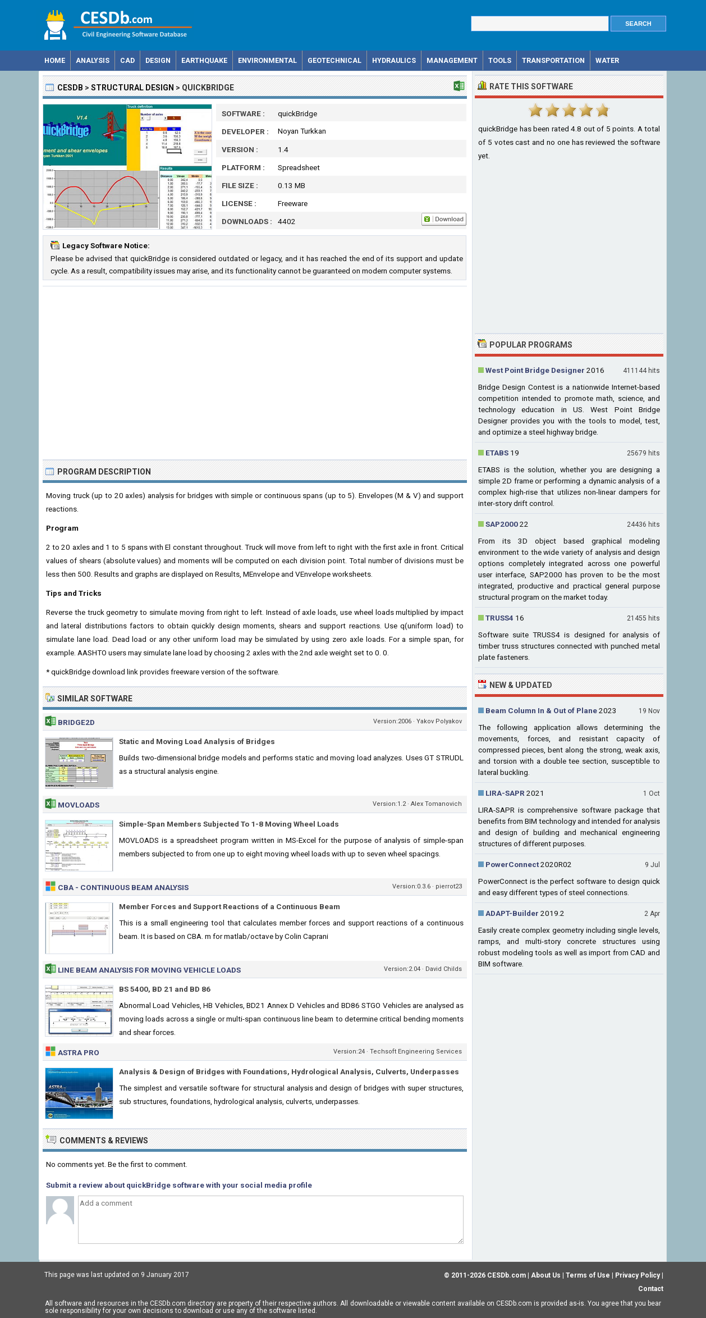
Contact (650, 1289)
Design (158, 60)
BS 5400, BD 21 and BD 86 (164, 988)
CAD (127, 60)
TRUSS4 (499, 617)
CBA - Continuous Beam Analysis (123, 887)
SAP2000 (501, 523)
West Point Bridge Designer (535, 370)
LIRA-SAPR (505, 792)
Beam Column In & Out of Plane (541, 710)
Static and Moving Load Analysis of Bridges (197, 741)
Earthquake (204, 60)
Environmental (267, 60)
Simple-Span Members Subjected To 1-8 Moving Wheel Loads (229, 823)
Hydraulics (394, 60)
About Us (546, 1275)
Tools (499, 60)
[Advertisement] (255, 373)
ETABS (496, 452)
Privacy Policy (637, 1275)
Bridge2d (76, 722)
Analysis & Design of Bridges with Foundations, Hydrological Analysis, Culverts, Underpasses (289, 1071)
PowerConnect (512, 864)
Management (452, 60)
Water (607, 60)
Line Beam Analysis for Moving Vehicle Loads (149, 969)
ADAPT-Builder (512, 913)
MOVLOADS (78, 804)
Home (54, 60)
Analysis (92, 60)
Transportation (553, 60)
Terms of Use (588, 1275)
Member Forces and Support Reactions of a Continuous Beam (229, 906)
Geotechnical (334, 60)
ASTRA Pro (78, 1052)
